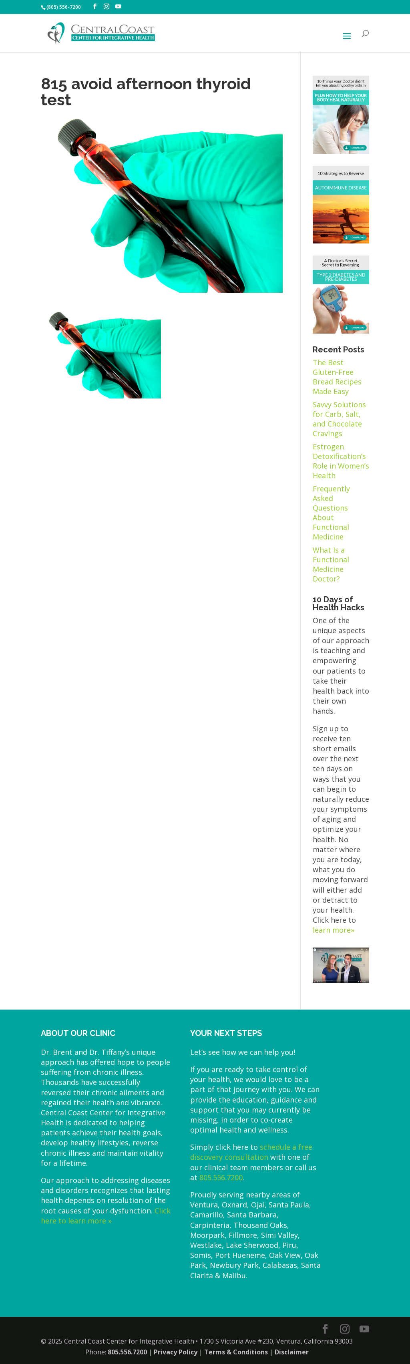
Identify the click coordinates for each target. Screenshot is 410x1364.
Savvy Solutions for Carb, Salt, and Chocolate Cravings (339, 419)
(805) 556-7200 (63, 7)
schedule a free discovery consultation (251, 1152)
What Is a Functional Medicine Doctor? (331, 564)
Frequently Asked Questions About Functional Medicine (331, 512)
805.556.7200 (221, 1177)
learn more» (333, 930)
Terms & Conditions (236, 1352)
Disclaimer (292, 1352)
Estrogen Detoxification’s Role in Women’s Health (341, 461)
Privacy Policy (175, 1352)
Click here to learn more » (106, 1215)
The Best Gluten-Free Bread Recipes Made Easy (337, 377)
